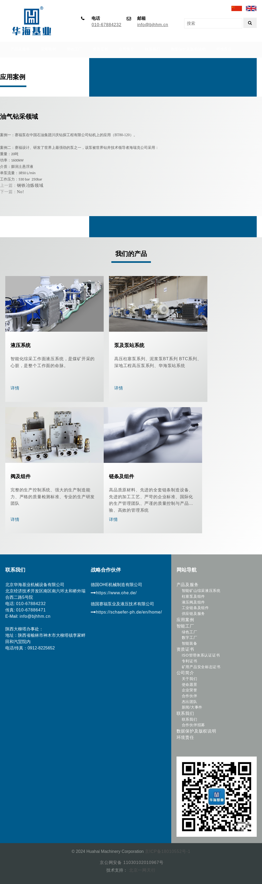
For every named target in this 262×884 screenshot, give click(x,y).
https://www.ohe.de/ (114, 593)
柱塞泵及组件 (193, 596)
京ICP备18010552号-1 (167, 851)
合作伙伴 (189, 696)
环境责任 (185, 737)
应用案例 (185, 619)
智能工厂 (185, 626)
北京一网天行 (141, 870)
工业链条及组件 (195, 608)
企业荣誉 (189, 690)
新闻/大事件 (192, 707)
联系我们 (185, 713)
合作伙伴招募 (193, 725)
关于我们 (189, 679)
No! (20, 191)
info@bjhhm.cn (152, 24)
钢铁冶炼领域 (30, 185)
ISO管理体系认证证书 (201, 655)
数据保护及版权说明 (196, 731)
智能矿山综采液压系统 (201, 590)
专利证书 (189, 661)
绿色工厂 (189, 632)
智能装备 (189, 643)
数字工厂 (189, 637)
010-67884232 (106, 24)
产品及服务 (188, 584)
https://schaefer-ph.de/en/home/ (126, 612)
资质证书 (185, 649)
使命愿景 (189, 684)
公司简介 (185, 673)
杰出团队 (189, 702)
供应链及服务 (193, 613)
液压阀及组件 (193, 602)
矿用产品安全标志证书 (201, 667)
